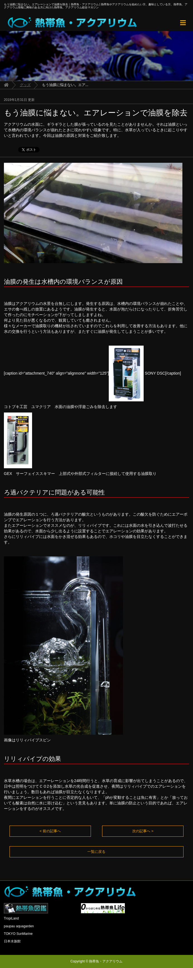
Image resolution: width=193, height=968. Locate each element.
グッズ (25, 85)
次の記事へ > (142, 831)
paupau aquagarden (19, 926)
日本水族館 (12, 941)
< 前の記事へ (50, 831)
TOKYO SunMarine (18, 934)
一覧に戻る (96, 852)
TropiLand (11, 918)
